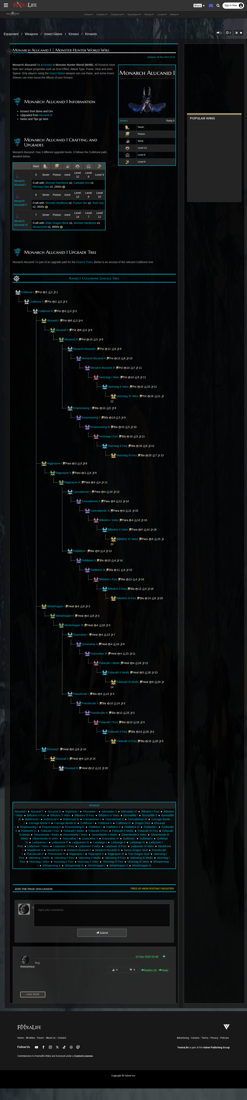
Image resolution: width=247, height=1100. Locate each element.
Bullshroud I (75, 830)
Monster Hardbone (57, 202)
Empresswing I (83, 408)
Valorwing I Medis (110, 869)
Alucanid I (54, 320)
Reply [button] (162, 981)
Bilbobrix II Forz (118, 592)
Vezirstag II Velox (119, 386)
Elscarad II (63, 770)
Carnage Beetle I (57, 834)
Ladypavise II (144, 853)
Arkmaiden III (139, 823)
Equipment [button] (134, 14)
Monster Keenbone (57, 182)
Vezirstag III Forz (128, 455)
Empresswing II (92, 417)
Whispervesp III (136, 877)
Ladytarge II (49, 857)
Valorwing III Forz (41, 873)
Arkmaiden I (100, 823)
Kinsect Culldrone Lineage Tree (94, 278)
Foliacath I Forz (109, 729)
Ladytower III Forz (44, 861)
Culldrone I (28, 292)
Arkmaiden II (119, 823)
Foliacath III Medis (129, 689)
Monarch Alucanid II (95, 358)
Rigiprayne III (73, 486)
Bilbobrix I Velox (109, 524)
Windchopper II (66, 623)
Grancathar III (99, 661)
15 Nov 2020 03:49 (145, 968)
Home (20, 1049)
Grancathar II (91, 651)
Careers (195, 1049)
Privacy (214, 1049)
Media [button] (174, 14)
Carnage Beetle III (108, 834)
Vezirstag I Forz (109, 436)
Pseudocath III (100, 720)
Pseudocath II (91, 711)
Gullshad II (87, 853)
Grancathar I (81, 642)
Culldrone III (46, 311)
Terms (205, 1049)
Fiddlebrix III (98, 573)
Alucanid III (46, 115)
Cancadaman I (83, 495)
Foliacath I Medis (110, 670)
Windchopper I (56, 614)
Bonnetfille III (56, 830)
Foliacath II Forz (118, 739)
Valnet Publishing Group (216, 1059)
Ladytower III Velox (70, 861)
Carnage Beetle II (82, 834)
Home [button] (89, 14)
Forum (40, 1049)
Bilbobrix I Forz (109, 583)
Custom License (83, 1067)
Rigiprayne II (64, 476)
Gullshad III (105, 853)
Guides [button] (162, 14)
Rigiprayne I (55, 467)
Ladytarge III (68, 857)
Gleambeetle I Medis (126, 846)
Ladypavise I (124, 853)
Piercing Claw (41, 186)
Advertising (183, 1049)
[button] (199, 5)
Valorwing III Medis (68, 873)
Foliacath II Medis (119, 680)
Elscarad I (54, 760)
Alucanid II (63, 330)
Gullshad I (70, 853)
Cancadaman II (92, 505)
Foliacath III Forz (128, 748)
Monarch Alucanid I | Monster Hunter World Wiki (62, 50)
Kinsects (91, 34)
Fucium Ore (81, 202)
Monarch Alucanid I (85, 348)
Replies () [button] (147, 981)
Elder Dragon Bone (57, 222)
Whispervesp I (92, 877)
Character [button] (117, 14)
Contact (62, 1049)
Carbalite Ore (82, 182)
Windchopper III (74, 632)
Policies (224, 1049)
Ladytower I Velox (115, 857)
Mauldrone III (132, 861)
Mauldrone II (112, 861)
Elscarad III (72, 779)
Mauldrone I (93, 861)
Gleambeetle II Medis (45, 850)
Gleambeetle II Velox (75, 850)
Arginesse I (82, 823)
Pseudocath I (82, 701)
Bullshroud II (94, 830)
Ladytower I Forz (90, 857)
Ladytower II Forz (140, 857)
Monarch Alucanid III (103, 367)
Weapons (31, 34)
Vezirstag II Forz (118, 445)
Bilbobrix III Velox (129, 542)
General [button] (101, 14)
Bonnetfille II (36, 830)
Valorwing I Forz (86, 869)
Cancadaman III (101, 514)
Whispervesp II (114, 877)
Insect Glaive (53, 34)
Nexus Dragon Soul (62, 865)
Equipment (11, 34)
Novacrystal (40, 226)
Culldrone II (38, 301)
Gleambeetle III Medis (105, 850)
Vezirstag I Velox (110, 377)
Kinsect (74, 34)
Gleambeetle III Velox (135, 850)
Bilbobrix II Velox (119, 533)
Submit (102, 944)
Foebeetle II (73, 842)
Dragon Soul (38, 838)
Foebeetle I (55, 842)
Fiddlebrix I (80, 554)
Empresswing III (101, 427)
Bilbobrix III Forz (128, 602)
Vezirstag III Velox (129, 396)
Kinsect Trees (85, 262)
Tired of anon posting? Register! (151, 900)
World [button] (149, 14)
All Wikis (30, 1049)
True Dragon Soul (61, 869)
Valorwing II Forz (135, 869)
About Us (51, 1049)
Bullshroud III (114, 830)
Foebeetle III (92, 842)
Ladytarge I (31, 857)
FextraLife (183, 1059)
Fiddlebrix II (90, 564)
